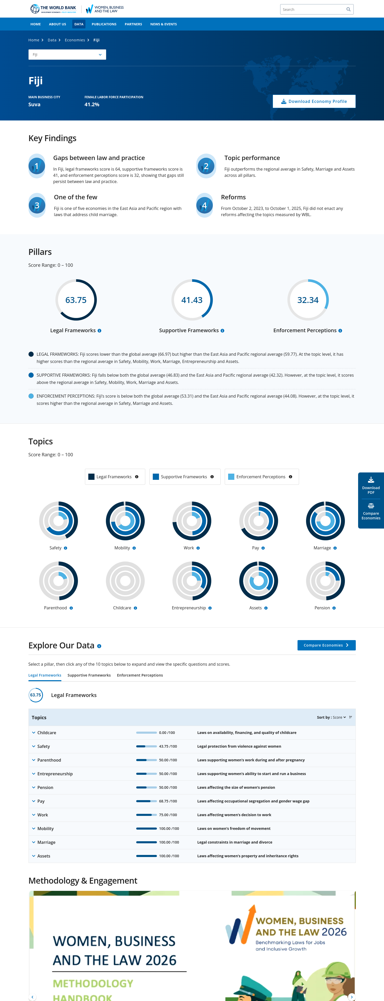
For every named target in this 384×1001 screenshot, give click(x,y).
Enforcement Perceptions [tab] (140, 675)
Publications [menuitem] (104, 24)
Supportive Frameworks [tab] (89, 675)
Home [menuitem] (36, 24)
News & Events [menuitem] (163, 24)
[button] (67, 54)
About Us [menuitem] (57, 24)
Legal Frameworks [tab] (44, 675)
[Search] (317, 9)
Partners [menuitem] (133, 24)
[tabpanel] (192, 775)
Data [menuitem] (78, 24)
